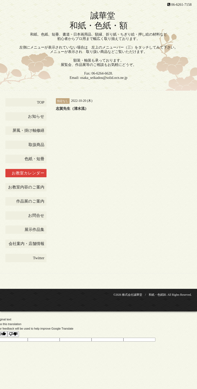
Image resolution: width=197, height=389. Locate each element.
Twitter (38, 258)
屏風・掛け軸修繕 (28, 130)
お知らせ (36, 116)
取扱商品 (36, 144)
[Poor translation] (13, 334)
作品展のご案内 (30, 201)
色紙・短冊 (34, 159)
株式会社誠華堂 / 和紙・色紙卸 (144, 294)
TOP (40, 102)
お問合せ (36, 215)
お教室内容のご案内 (26, 187)
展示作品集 (34, 229)
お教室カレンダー (28, 173)
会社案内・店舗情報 (26, 243)
